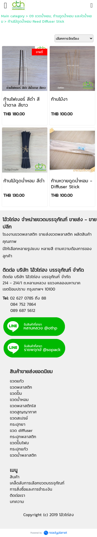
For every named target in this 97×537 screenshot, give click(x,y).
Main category (13, 16)
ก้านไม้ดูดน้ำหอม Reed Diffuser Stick (36, 21)
